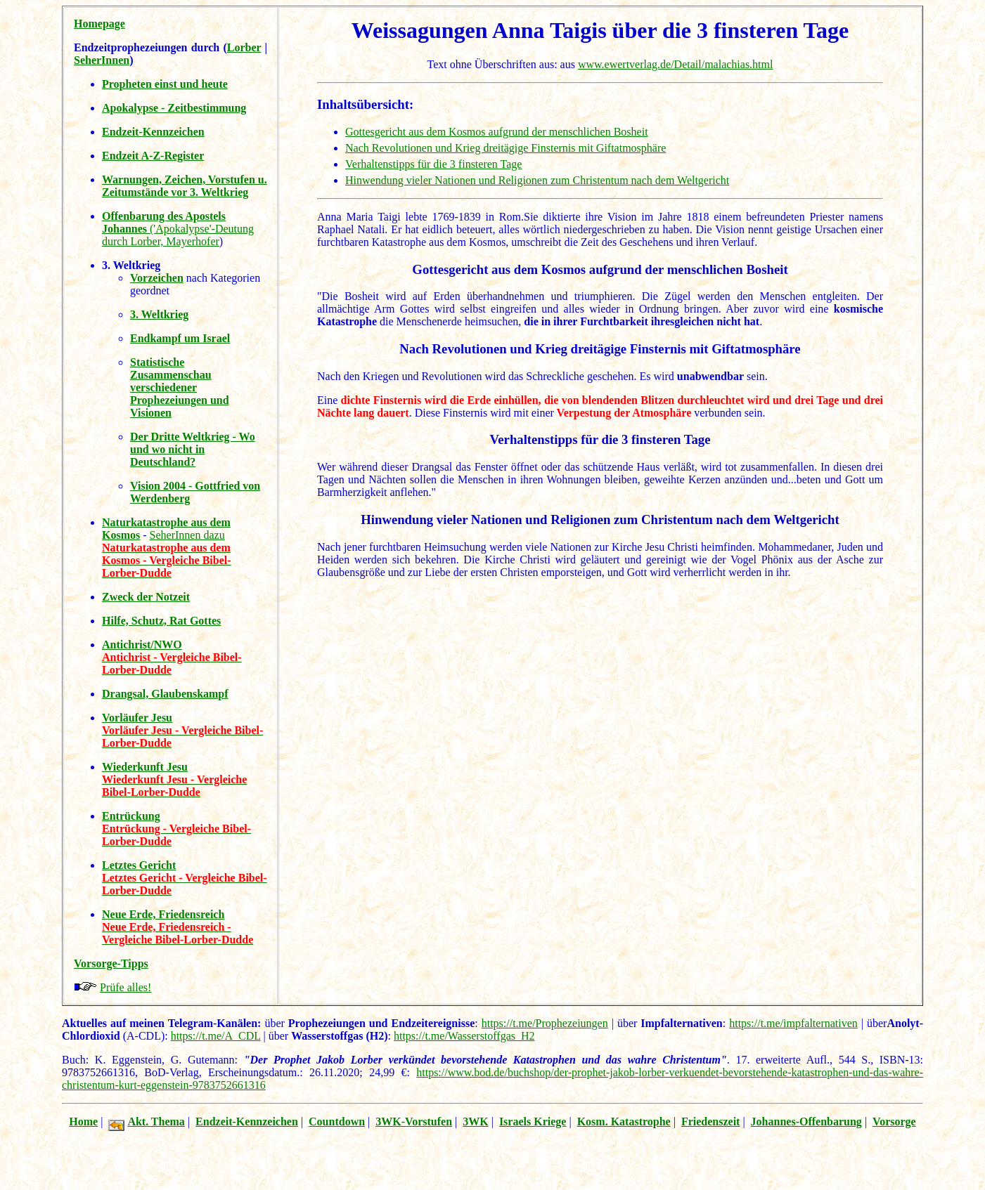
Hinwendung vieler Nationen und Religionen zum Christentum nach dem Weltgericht (537, 180)
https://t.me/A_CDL (216, 1036)
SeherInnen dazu (187, 535)
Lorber (244, 47)
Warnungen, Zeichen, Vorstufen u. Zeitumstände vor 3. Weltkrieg (184, 186)
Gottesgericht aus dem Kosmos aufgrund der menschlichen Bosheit (496, 132)
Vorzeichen (157, 278)
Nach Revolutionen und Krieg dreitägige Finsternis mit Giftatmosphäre (505, 148)
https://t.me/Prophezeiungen (545, 1023)
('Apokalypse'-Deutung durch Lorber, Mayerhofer (178, 228)
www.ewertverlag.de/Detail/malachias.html (675, 64)
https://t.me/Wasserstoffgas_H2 (464, 1036)
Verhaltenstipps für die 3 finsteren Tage (433, 164)
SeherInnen (101, 60)
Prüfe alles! (125, 987)
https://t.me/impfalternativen (793, 1023)
